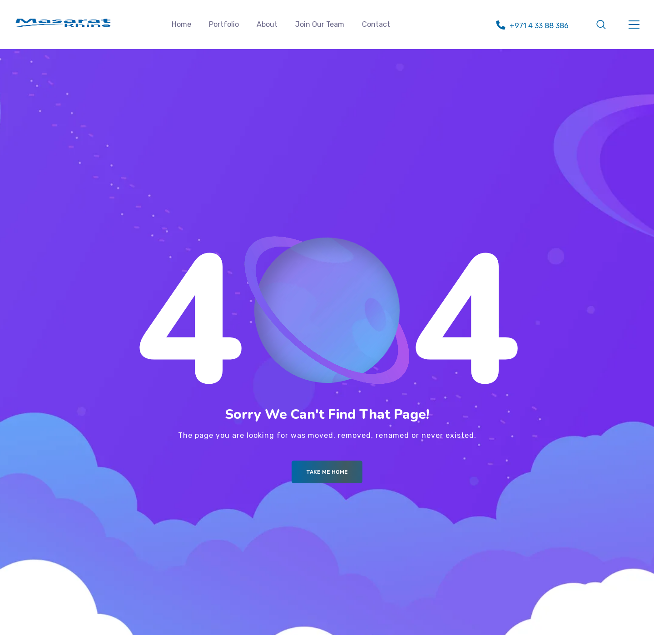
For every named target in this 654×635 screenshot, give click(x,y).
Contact (376, 24)
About (267, 24)
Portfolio (224, 24)
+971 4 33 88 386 (539, 25)
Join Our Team (319, 24)
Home (181, 24)
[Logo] (63, 23)
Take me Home (327, 472)
